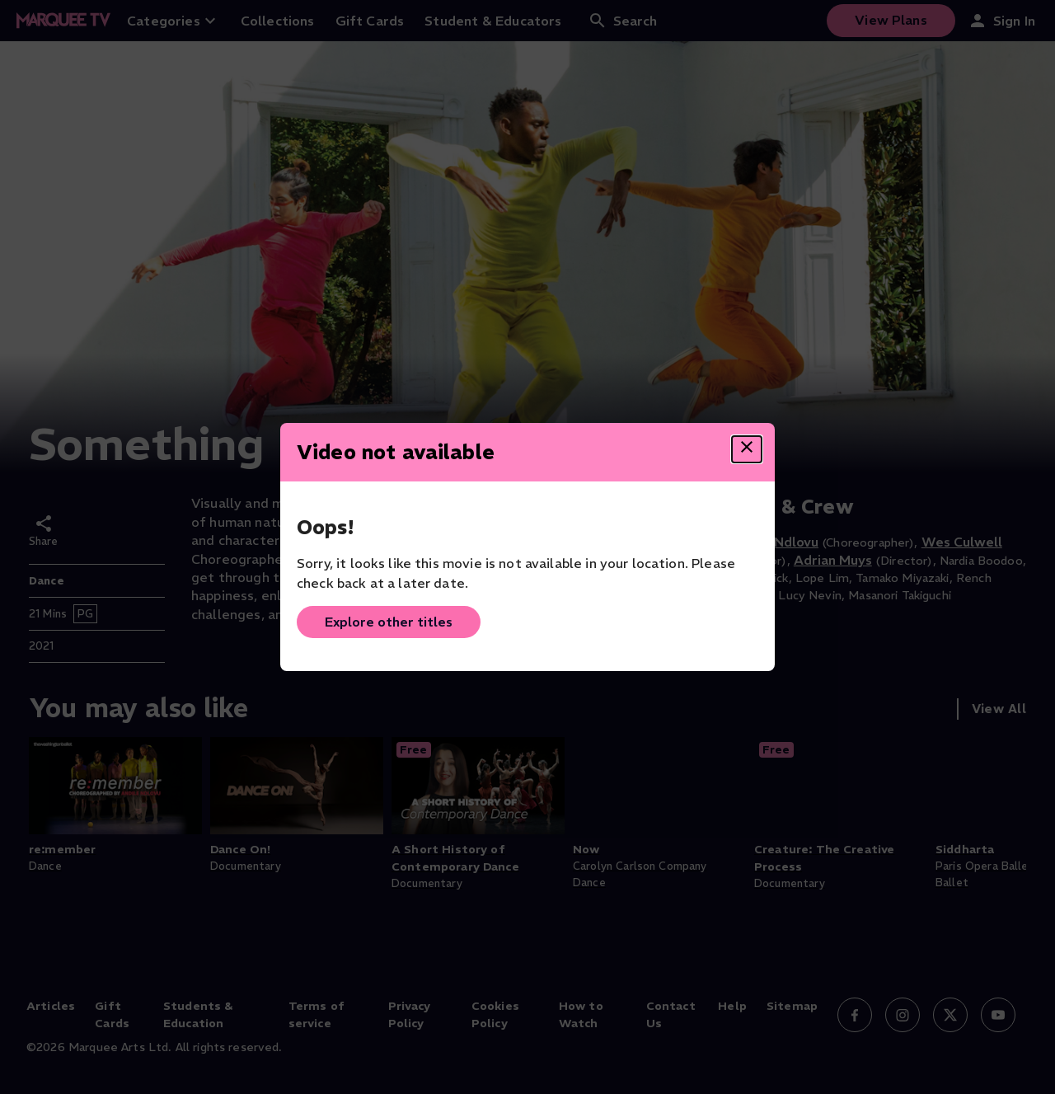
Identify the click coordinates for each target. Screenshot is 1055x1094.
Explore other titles (388, 621)
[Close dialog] (747, 449)
